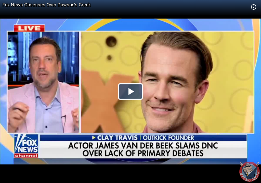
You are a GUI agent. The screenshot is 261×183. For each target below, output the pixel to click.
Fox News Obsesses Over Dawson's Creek (47, 4)
